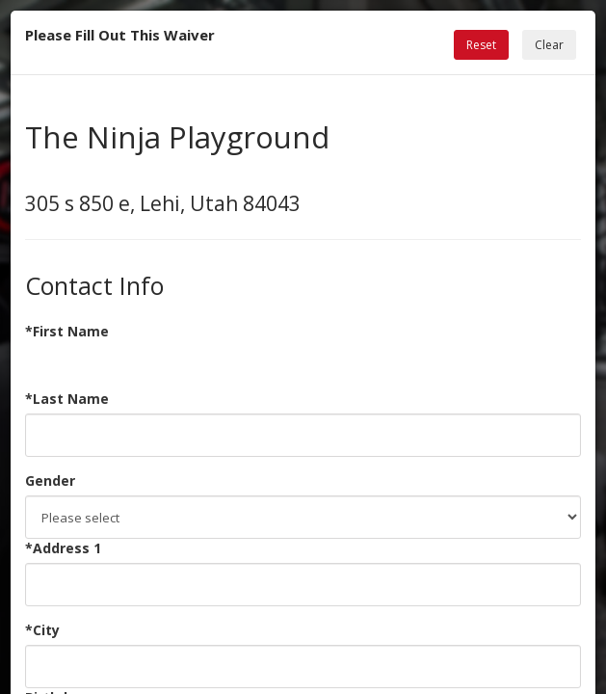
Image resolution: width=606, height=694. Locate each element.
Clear (549, 45)
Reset (481, 45)
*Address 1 (63, 548)
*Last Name (67, 398)
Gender (50, 480)
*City (42, 630)
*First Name (67, 331)
